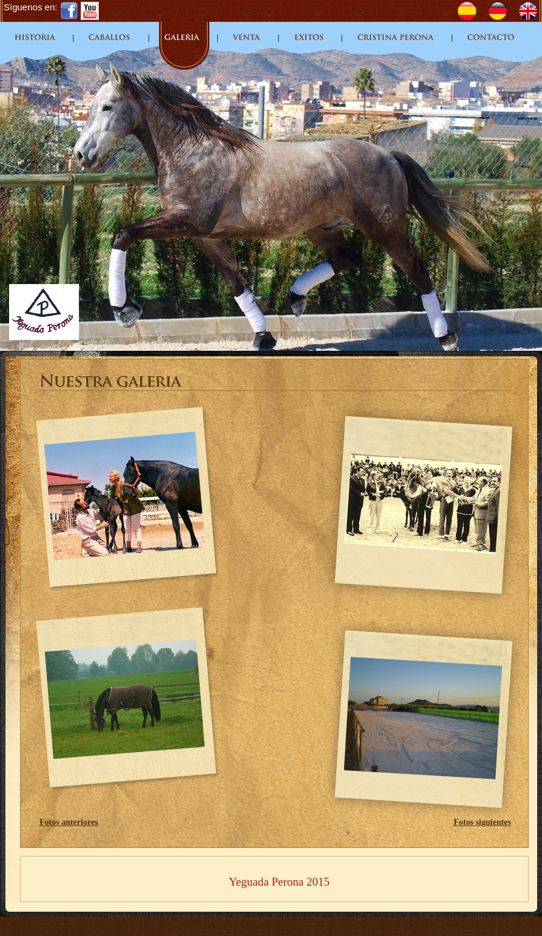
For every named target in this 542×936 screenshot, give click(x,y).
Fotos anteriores (68, 822)
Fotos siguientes (483, 822)
